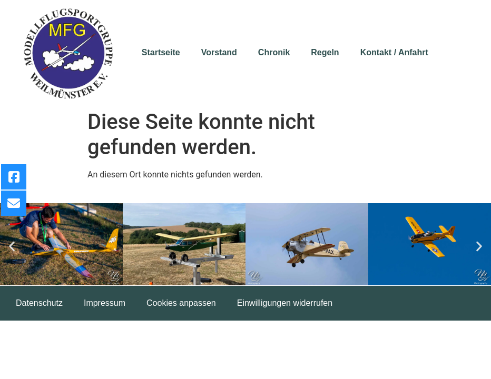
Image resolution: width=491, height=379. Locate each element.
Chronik (274, 52)
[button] (11, 246)
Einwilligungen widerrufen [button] (284, 302)
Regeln (325, 52)
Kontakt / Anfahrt (394, 52)
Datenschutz (39, 302)
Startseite (161, 52)
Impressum (104, 302)
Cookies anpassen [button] (181, 302)
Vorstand (219, 52)
